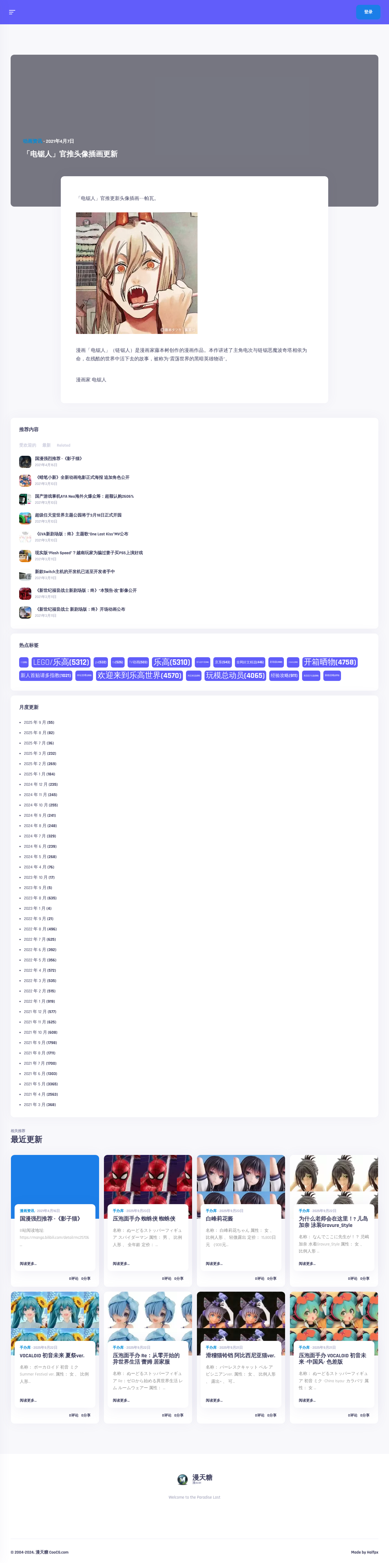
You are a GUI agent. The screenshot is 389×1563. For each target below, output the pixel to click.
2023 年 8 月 (35, 898)
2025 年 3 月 (35, 753)
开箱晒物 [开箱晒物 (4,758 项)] (330, 662)
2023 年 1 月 (35, 908)
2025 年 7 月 (35, 743)
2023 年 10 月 (36, 877)
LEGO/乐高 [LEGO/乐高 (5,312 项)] (61, 662)
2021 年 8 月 (35, 1053)
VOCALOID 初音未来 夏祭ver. (52, 1355)
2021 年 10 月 (35, 1032)
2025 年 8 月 (35, 733)
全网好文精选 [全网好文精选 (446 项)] (250, 662)
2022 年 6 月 (35, 950)
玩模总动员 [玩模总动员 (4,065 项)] (235, 676)
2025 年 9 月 (35, 722)
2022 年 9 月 (35, 919)
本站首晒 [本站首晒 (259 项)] (84, 675)
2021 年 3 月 (35, 1105)
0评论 (73, 1279)
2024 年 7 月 (35, 836)
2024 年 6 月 (35, 846)
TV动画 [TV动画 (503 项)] (138, 662)
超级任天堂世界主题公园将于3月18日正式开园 (78, 515)
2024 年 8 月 (35, 826)
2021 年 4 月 (35, 1094)
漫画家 (83, 380)
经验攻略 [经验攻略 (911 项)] (284, 675)
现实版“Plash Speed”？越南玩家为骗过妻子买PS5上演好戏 (89, 552)
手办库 (118, 1211)
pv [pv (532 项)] (100, 662)
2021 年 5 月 (35, 1084)
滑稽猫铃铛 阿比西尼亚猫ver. (240, 1355)
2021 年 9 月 (35, 1043)
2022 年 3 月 (35, 981)
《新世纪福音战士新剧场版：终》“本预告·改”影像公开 (86, 590)
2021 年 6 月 (35, 1074)
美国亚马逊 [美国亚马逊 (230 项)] (311, 676)
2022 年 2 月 (35, 991)
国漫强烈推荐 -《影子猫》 (59, 458)
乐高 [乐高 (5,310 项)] (171, 662)
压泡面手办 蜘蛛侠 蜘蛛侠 (144, 1219)
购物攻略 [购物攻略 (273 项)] (332, 675)
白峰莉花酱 (219, 1219)
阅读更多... (28, 1264)
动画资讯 (32, 141)
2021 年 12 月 (35, 1012)
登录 (368, 12)
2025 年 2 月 (35, 764)
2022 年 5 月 (35, 960)
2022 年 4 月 (35, 970)
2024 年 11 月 (35, 795)
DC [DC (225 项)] (24, 662)
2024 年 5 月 (35, 857)
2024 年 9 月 (35, 815)
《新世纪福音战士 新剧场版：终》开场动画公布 (80, 609)
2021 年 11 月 (35, 1022)
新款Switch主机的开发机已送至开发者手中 (75, 571)
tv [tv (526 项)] (117, 662)
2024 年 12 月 (36, 784)
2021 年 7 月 (34, 1063)
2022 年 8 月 (35, 929)
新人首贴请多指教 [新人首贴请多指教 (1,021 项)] (46, 675)
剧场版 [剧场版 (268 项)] (276, 662)
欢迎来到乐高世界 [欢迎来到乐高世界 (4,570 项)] (139, 676)
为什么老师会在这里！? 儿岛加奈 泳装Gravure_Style (333, 1222)
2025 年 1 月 (35, 774)
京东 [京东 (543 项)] (222, 662)
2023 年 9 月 (35, 888)
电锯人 (99, 380)
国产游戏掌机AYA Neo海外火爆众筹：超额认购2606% (84, 496)
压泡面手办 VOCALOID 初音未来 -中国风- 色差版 (332, 1358)
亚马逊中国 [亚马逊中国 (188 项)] (202, 662)
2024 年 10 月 (36, 805)
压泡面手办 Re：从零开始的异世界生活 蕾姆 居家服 (146, 1358)
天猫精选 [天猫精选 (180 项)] (293, 662)
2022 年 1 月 (35, 1001)
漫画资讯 (27, 1211)
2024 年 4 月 (35, 867)
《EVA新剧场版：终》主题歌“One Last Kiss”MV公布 (81, 533)
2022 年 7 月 (35, 939)
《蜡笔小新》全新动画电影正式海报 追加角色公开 (82, 477)
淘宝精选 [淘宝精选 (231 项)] (194, 676)
